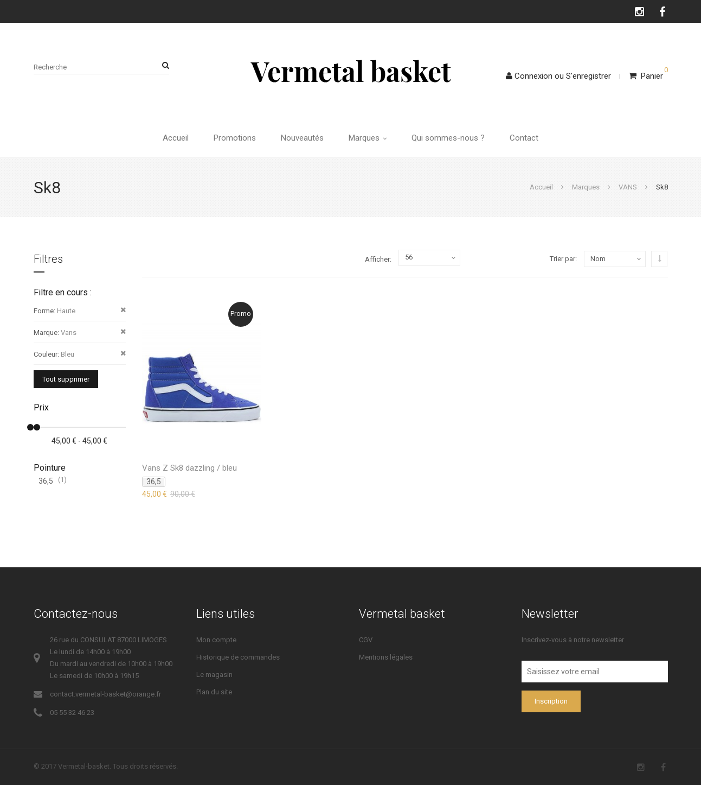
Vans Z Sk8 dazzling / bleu (189, 468)
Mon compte (216, 640)
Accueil (176, 138)
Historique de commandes (238, 657)
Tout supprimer (65, 379)
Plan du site (214, 692)
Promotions (235, 138)
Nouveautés (302, 138)
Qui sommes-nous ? (448, 138)
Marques (368, 138)
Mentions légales (386, 657)
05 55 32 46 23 (72, 712)
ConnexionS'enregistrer (558, 76)
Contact (524, 138)
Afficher (377, 259)
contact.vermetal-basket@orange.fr (105, 694)
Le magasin (214, 674)
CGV (365, 640)
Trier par (562, 259)
